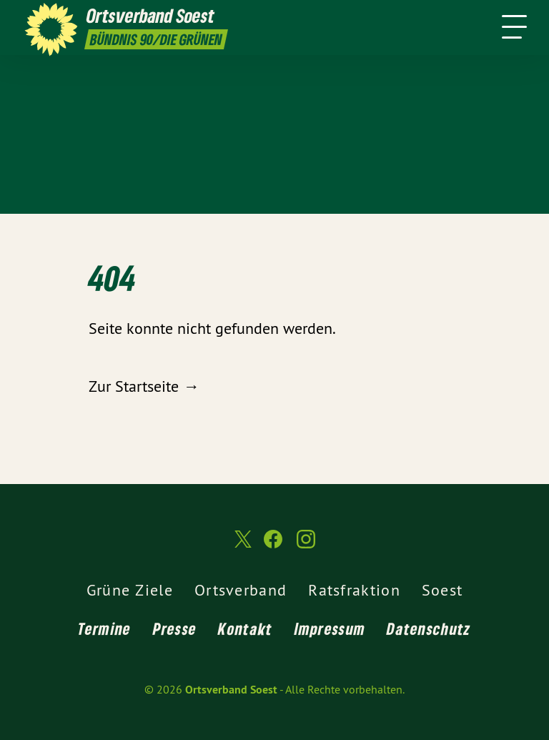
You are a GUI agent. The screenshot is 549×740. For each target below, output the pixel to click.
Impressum (330, 628)
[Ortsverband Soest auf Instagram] (306, 545)
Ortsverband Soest (231, 689)
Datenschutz (428, 628)
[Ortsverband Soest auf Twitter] (242, 545)
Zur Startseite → (144, 386)
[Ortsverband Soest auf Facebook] (273, 545)
